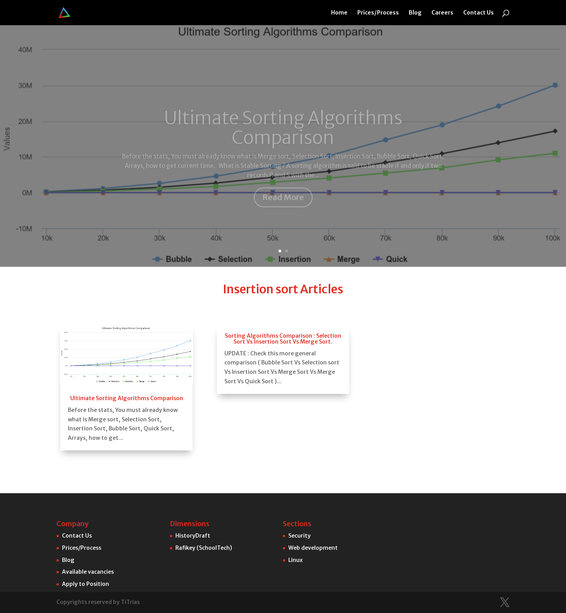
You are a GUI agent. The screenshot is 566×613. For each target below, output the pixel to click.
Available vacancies (88, 571)
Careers (442, 13)
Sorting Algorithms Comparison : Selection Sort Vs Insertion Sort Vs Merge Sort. (283, 333)
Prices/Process (378, 13)
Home (339, 13)
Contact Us (478, 13)
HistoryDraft (192, 535)
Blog (415, 13)
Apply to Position (85, 583)
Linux (295, 560)
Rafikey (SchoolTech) (203, 547)
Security (299, 535)
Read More (283, 153)
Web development (313, 547)
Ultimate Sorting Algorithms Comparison (283, 83)
